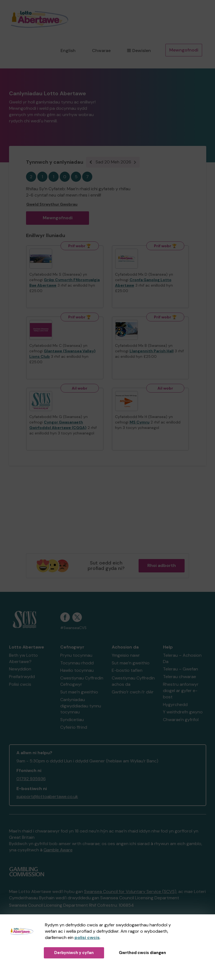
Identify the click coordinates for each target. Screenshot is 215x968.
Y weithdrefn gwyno (183, 712)
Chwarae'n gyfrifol (181, 719)
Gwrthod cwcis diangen (142, 952)
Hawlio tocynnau (77, 670)
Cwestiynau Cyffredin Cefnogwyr (81, 681)
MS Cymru (140, 422)
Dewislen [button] (139, 50)
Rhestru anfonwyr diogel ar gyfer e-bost (181, 690)
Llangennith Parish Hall (152, 350)
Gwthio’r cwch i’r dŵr (133, 692)
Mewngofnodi (183, 50)
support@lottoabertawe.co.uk (47, 796)
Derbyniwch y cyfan (74, 952)
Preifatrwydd (22, 676)
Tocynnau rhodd (77, 663)
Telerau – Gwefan (180, 669)
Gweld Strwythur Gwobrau (52, 204)
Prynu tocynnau (76, 655)
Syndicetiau (72, 719)
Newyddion (20, 669)
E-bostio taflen (127, 670)
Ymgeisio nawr (126, 655)
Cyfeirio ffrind (73, 727)
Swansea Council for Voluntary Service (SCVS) (130, 891)
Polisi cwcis (20, 684)
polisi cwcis (87, 937)
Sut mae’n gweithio (79, 692)
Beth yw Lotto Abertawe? (23, 658)
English (68, 50)
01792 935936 (31, 779)
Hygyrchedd (175, 704)
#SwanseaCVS (73, 628)
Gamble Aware (58, 850)
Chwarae (101, 50)
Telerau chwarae (179, 676)
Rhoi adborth (161, 565)
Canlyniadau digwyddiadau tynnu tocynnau (80, 706)
